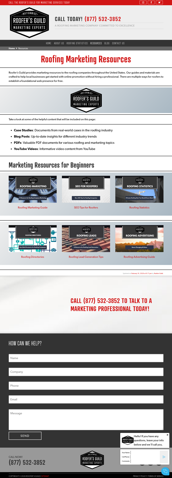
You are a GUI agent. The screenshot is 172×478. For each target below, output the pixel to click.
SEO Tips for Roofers (86, 207)
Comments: (126, 461)
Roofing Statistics (77, 43)
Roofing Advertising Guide (139, 256)
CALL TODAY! (88, 18)
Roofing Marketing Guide (33, 207)
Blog (107, 43)
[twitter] (159, 2)
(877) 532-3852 (101, 301)
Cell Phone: (126, 457)
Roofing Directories (32, 256)
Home (48, 43)
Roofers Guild (158, 273)
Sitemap (45, 476)
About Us (59, 43)
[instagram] (143, 2)
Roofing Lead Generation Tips (86, 256)
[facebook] (151, 2)
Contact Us (118, 43)
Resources (96, 43)
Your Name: (126, 452)
